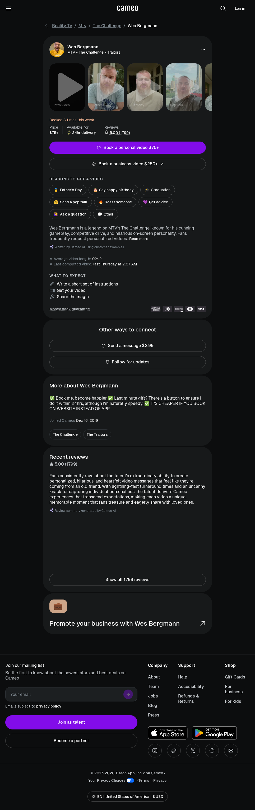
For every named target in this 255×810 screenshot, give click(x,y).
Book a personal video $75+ (128, 147)
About (154, 677)
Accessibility (191, 686)
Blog (152, 705)
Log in (240, 8)
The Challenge (107, 25)
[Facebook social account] (212, 750)
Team (153, 686)
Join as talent (71, 722)
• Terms (143, 780)
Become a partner (71, 741)
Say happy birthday (113, 190)
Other (105, 214)
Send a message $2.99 (128, 346)
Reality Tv (62, 25)
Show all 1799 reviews (128, 580)
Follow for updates (128, 362)
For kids (233, 701)
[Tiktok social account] (174, 750)
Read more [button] (138, 239)
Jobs (153, 696)
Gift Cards (235, 677)
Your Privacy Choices (107, 780)
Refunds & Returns (188, 699)
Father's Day (68, 190)
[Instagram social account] (155, 750)
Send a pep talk (71, 202)
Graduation (158, 190)
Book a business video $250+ (128, 164)
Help (182, 677)
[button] (223, 8)
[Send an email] (231, 750)
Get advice (155, 202)
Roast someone (115, 202)
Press (153, 715)
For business (234, 689)
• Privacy (159, 780)
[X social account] (193, 750)
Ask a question (70, 214)
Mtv (82, 25)
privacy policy (48, 706)
